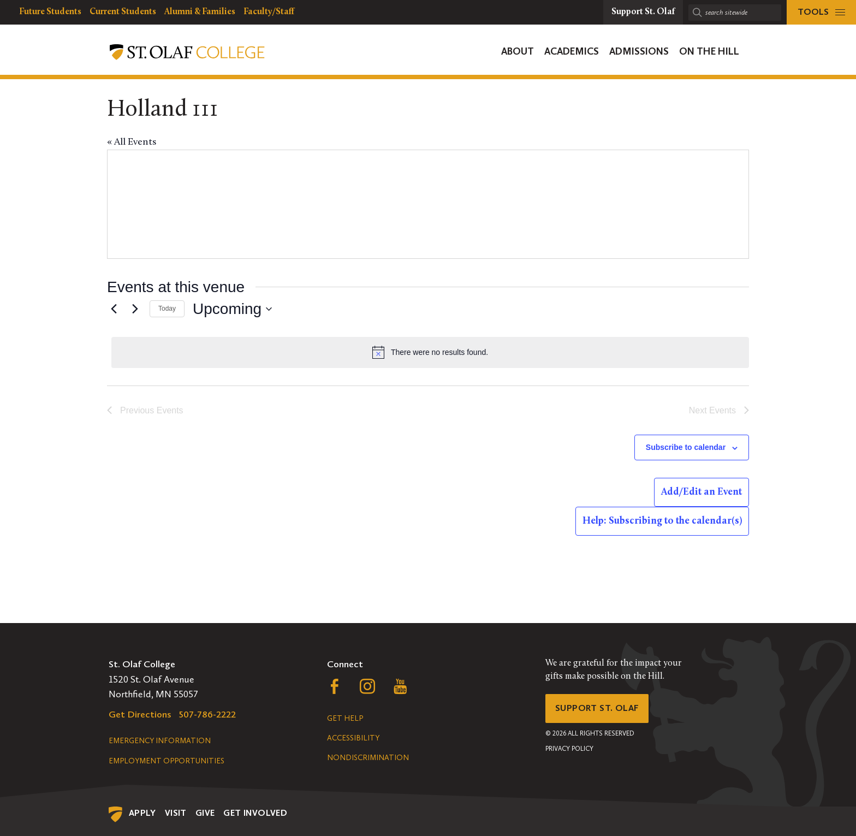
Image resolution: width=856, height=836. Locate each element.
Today (167, 308)
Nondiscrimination (368, 757)
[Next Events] (134, 309)
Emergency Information (160, 740)
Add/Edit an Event (701, 492)
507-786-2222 (207, 714)
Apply (142, 813)
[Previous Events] (113, 309)
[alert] (430, 352)
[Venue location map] (587, 204)
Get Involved (255, 813)
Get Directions (140, 714)
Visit (176, 813)
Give (205, 813)
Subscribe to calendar (686, 447)
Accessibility (353, 738)
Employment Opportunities (166, 761)
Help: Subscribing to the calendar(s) (662, 521)
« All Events (131, 142)
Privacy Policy (569, 752)
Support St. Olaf (600, 710)
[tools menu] (821, 12)
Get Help (345, 718)
